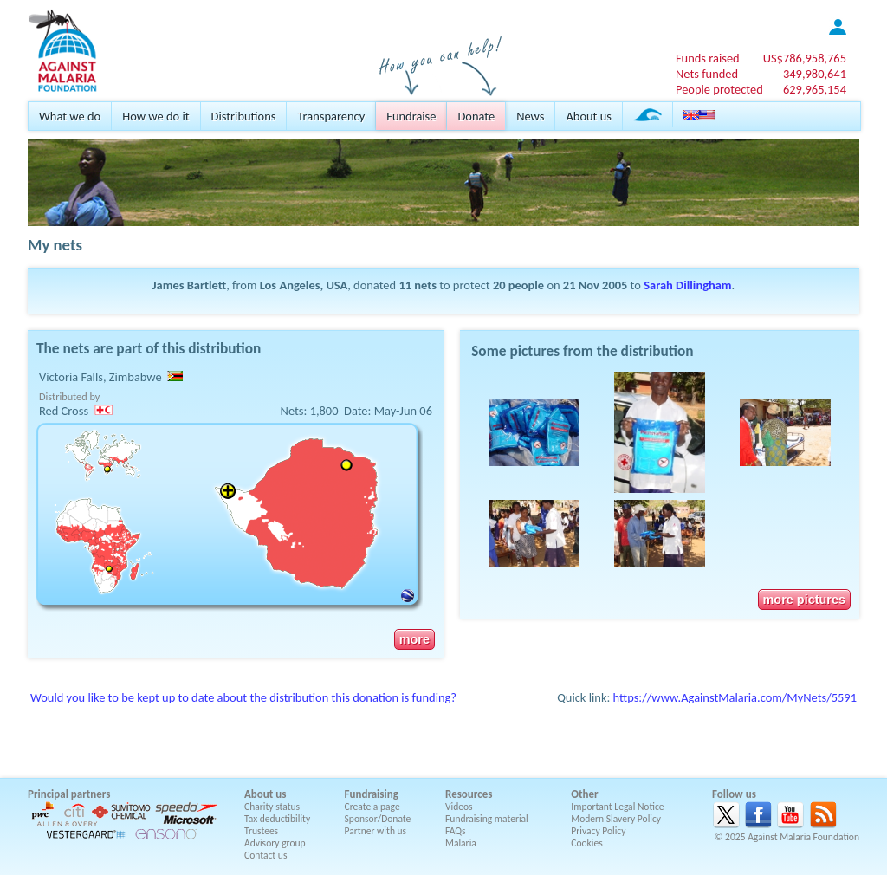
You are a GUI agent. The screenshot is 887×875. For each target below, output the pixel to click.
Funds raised (708, 58)
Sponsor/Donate (378, 819)
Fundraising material (486, 819)
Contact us (265, 855)
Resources (468, 794)
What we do (69, 116)
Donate (476, 116)
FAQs (455, 831)
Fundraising (371, 794)
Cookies (587, 843)
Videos (459, 806)
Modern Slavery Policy (616, 819)
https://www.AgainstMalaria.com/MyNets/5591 (735, 697)
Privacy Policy (598, 831)
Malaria (460, 843)
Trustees (261, 831)
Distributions (243, 116)
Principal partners (69, 794)
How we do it (155, 116)
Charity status (272, 806)
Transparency (331, 116)
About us (588, 116)
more (414, 639)
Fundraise (411, 116)
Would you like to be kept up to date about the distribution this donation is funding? (243, 697)
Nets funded (707, 73)
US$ (804, 58)
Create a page (372, 806)
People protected (719, 89)
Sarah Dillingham (687, 285)
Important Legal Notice (617, 806)
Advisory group (275, 843)
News (530, 116)
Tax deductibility (277, 819)
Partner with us (376, 831)
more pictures (804, 599)
